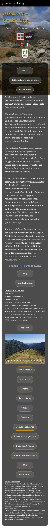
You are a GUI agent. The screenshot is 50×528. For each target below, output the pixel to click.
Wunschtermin (12, 243)
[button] (46, 3)
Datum (22, 118)
